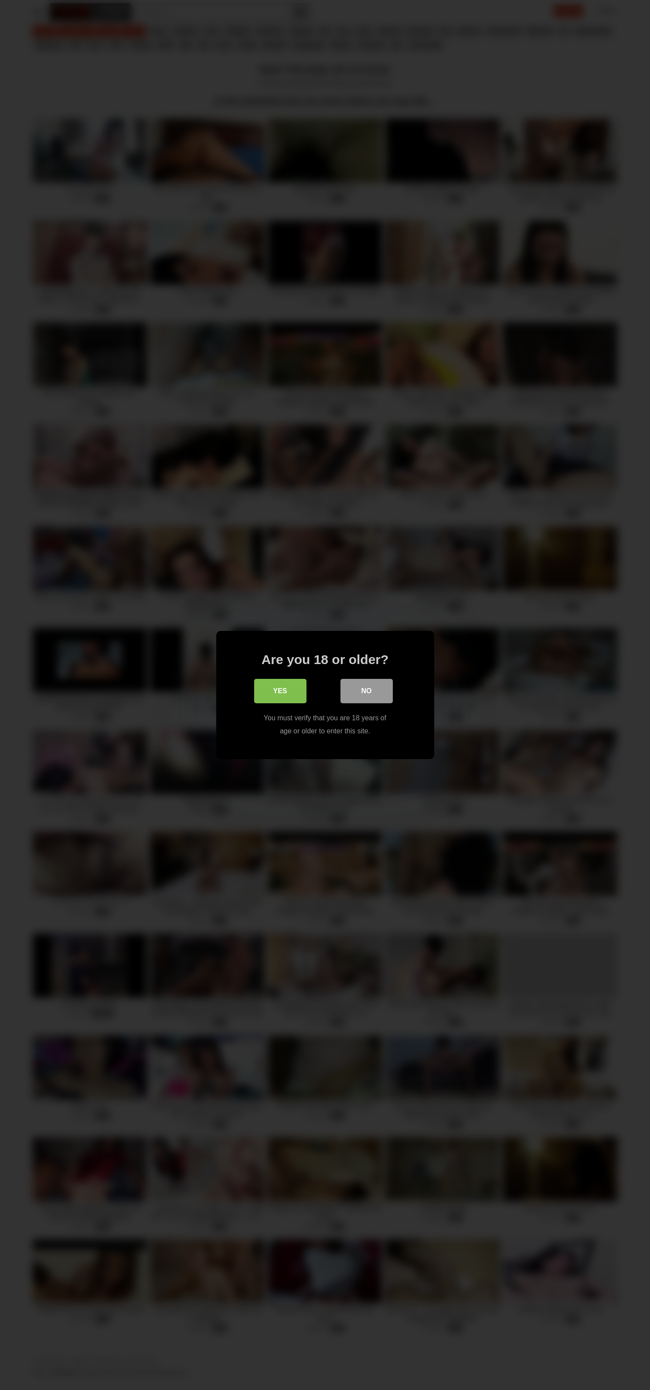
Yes (280, 691)
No (366, 691)
